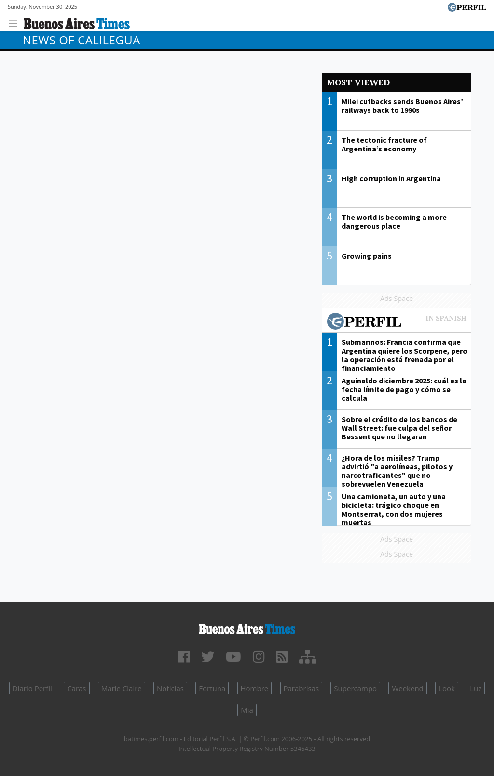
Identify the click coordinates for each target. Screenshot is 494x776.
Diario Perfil (32, 688)
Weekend (407, 688)
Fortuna (212, 688)
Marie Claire (121, 688)
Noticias (170, 688)
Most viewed (358, 82)
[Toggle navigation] (16, 22)
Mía (247, 710)
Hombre (255, 688)
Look (447, 688)
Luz (475, 688)
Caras (76, 688)
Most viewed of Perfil (396, 323)
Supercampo (355, 688)
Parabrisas (301, 688)
